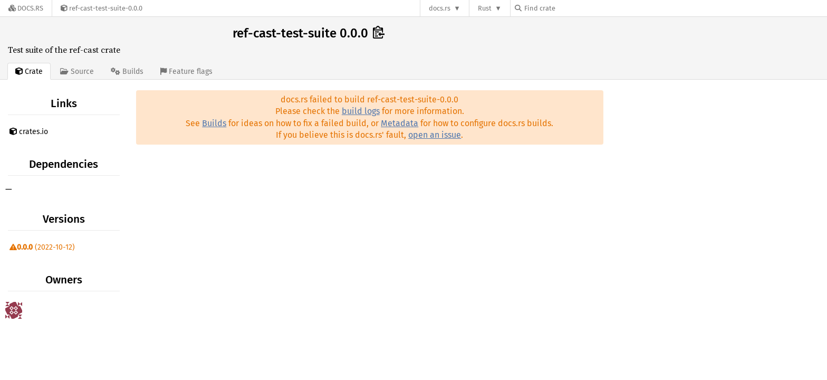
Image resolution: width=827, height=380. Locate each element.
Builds (214, 123)
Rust (485, 8)
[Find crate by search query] (567, 8)
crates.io (28, 131)
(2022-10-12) (42, 247)
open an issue (434, 135)
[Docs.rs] (26, 8)
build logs (361, 111)
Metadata (399, 123)
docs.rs (439, 8)
